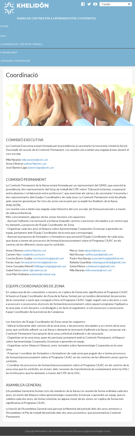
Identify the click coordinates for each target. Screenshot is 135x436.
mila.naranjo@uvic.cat (35, 159)
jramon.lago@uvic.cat (41, 167)
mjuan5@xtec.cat (95, 250)
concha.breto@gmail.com (48, 258)
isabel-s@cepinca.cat (34, 270)
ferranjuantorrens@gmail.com (39, 262)
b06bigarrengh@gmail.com (49, 266)
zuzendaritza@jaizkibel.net (107, 258)
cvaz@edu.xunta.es (33, 254)
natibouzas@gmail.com (99, 254)
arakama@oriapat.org (42, 274)
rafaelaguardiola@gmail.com (109, 262)
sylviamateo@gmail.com (100, 266)
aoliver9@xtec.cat (35, 163)
